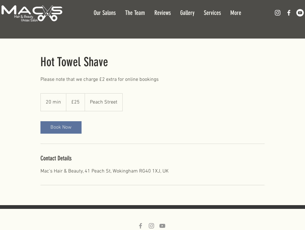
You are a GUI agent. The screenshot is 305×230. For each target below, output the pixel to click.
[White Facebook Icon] (289, 12)
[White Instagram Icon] (277, 12)
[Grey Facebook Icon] (140, 225)
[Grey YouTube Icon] (162, 225)
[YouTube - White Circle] (300, 12)
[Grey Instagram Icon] (151, 225)
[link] (61, 127)
